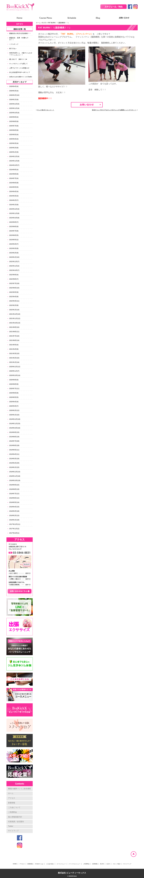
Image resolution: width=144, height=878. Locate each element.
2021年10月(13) (14, 323)
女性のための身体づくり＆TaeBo (20, 77)
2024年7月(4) (13, 178)
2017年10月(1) (14, 533)
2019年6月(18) (14, 445)
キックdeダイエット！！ (45, 110)
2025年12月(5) (14, 104)
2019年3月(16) (14, 458)
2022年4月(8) (13, 296)
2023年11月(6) (14, 213)
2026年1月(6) (13, 99)
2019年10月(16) (14, 428)
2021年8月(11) (14, 331)
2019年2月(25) (14, 463)
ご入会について (14, 807)
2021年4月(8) (13, 349)
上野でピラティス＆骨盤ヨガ (19, 68)
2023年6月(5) (13, 235)
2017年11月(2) (14, 528)
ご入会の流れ (50, 864)
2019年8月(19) (14, 437)
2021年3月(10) (14, 353)
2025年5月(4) (13, 134)
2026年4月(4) (13, 86)
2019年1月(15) (14, 467)
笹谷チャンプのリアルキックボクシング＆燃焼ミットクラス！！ (114, 110)
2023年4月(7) (13, 244)
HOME (15, 864)
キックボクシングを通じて (18, 63)
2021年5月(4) (13, 345)
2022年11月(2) (14, 266)
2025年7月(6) (13, 126)
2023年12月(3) (14, 209)
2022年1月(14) (14, 310)
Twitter (10, 826)
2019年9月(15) (14, 432)
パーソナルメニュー (74, 864)
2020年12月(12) (14, 366)
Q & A (108, 864)
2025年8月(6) (13, 121)
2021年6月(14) (14, 340)
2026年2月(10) (14, 95)
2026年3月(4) (13, 91)
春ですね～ (13, 48)
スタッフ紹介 (117, 864)
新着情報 (11, 803)
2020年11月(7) (14, 371)
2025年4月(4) (13, 139)
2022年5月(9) (13, 292)
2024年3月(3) (13, 196)
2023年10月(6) (14, 218)
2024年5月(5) (13, 187)
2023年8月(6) (13, 226)
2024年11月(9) (14, 161)
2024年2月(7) (13, 200)
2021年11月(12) (14, 318)
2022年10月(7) (14, 270)
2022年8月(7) (13, 279)
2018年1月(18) (14, 520)
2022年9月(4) (13, 275)
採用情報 (95, 864)
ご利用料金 (12, 812)
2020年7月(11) (14, 388)
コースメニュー (61, 864)
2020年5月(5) (13, 397)
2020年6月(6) (13, 393)
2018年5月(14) (14, 502)
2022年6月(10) (14, 288)
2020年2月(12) (14, 410)
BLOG (44, 23)
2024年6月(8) (13, 183)
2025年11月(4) (14, 108)
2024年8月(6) (13, 174)
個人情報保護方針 (15, 817)
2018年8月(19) (14, 489)
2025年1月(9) (13, 152)
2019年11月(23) (14, 423)
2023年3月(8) (13, 248)
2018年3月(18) (14, 511)
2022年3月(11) (14, 301)
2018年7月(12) (14, 493)
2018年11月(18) (14, 476)
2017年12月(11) (14, 524)
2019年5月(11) (14, 450)
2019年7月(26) (14, 441)
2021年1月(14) (14, 362)
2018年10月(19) (14, 480)
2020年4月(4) (13, 401)
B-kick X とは (39, 864)
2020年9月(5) (13, 380)
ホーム (38, 23)
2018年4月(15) (14, 507)
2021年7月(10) (14, 336)
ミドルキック (13, 44)
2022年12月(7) (14, 261)
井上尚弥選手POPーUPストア (19, 72)
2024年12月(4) (14, 156)
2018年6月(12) (14, 498)
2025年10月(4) (14, 113)
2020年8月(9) (13, 384)
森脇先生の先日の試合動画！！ (20, 33)
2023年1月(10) (14, 257)
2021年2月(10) (14, 358)
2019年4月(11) (14, 454)
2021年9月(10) (14, 327)
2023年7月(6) (13, 231)
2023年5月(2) (13, 239)
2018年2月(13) (14, 515)
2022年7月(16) (14, 283)
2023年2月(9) (13, 253)
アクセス (11, 798)
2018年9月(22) (14, 485)
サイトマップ (13, 831)
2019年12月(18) (14, 419)
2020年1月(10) (14, 415)
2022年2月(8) (13, 305)
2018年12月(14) (14, 472)
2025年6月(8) (13, 130)
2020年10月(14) (14, 375)
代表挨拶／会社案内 (16, 822)
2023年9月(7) (13, 222)
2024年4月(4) (13, 191)
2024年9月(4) (13, 169)
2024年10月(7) (14, 165)
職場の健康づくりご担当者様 (19, 789)
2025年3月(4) (13, 143)
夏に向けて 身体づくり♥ (18, 59)
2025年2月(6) (13, 148)
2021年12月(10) (14, 314)
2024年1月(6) (13, 204)
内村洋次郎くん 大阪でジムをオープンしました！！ (20, 54)
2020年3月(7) (13, 406)
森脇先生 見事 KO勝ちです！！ (18, 39)
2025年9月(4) (13, 117)
